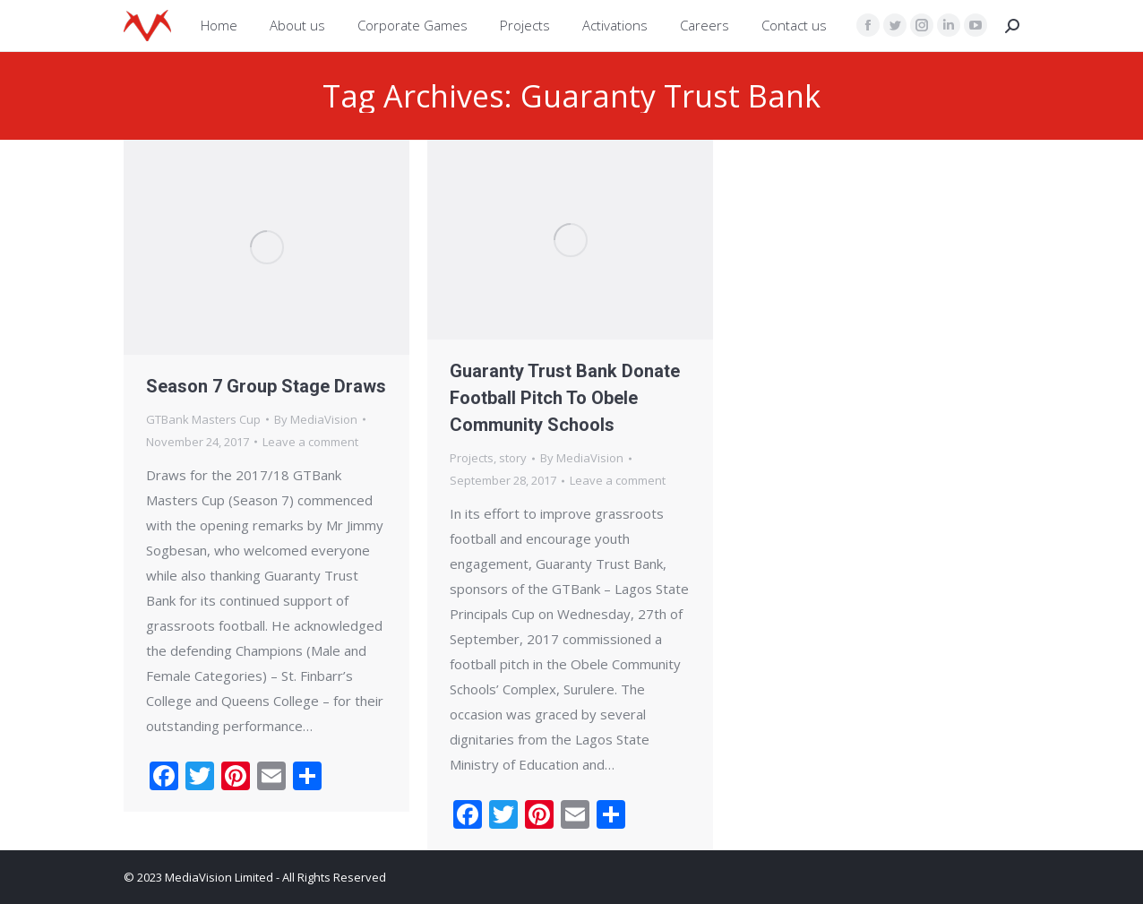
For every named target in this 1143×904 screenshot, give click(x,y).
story (513, 458)
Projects (472, 458)
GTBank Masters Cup (203, 419)
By (315, 419)
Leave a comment (310, 442)
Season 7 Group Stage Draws (266, 386)
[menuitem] (219, 25)
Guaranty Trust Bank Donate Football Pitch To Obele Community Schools (565, 397)
